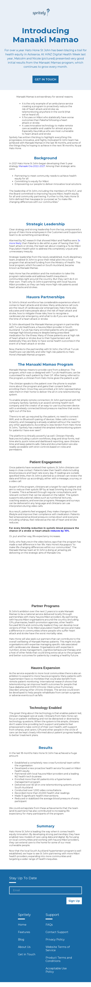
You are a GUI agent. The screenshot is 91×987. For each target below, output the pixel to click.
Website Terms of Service (58, 950)
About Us (24, 948)
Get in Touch (26, 956)
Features (24, 933)
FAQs (49, 926)
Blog (21, 941)
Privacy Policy (55, 941)
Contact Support (57, 933)
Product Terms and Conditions (59, 961)
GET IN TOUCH (45, 79)
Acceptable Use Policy (56, 971)
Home (22, 926)
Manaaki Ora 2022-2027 (32, 168)
